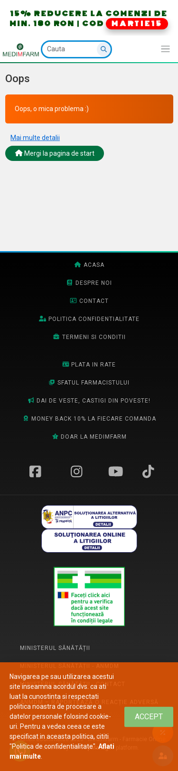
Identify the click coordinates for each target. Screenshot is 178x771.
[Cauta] (76, 49)
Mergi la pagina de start (55, 153)
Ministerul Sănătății (55, 648)
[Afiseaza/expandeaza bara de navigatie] (165, 49)
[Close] (148, 716)
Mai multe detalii (35, 137)
